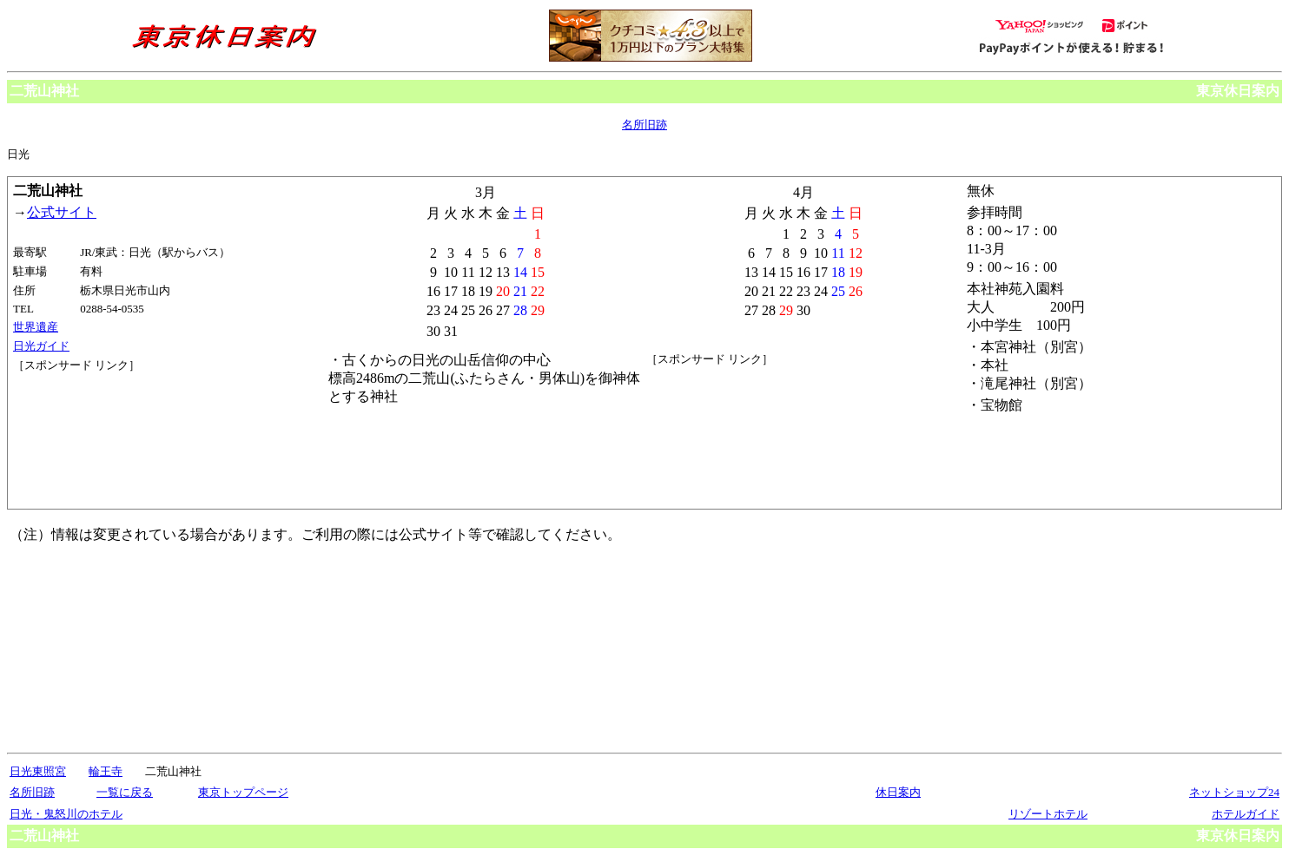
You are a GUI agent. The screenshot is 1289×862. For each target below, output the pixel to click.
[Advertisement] (91, 438)
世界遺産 (35, 326)
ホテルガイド (1245, 813)
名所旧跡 (644, 124)
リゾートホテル (1047, 813)
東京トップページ (243, 792)
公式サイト (61, 212)
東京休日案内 (1237, 90)
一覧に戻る (124, 792)
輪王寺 (105, 771)
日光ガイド (41, 345)
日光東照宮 (38, 771)
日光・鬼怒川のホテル (66, 813)
